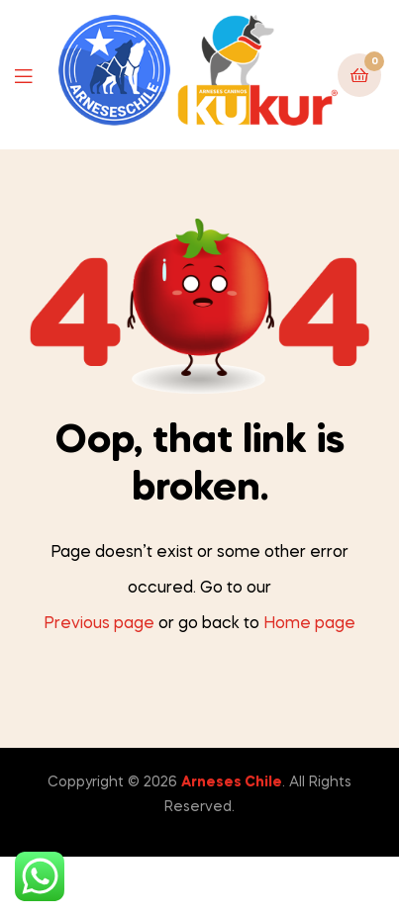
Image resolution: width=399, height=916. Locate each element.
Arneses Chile (231, 782)
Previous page (99, 624)
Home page (309, 624)
